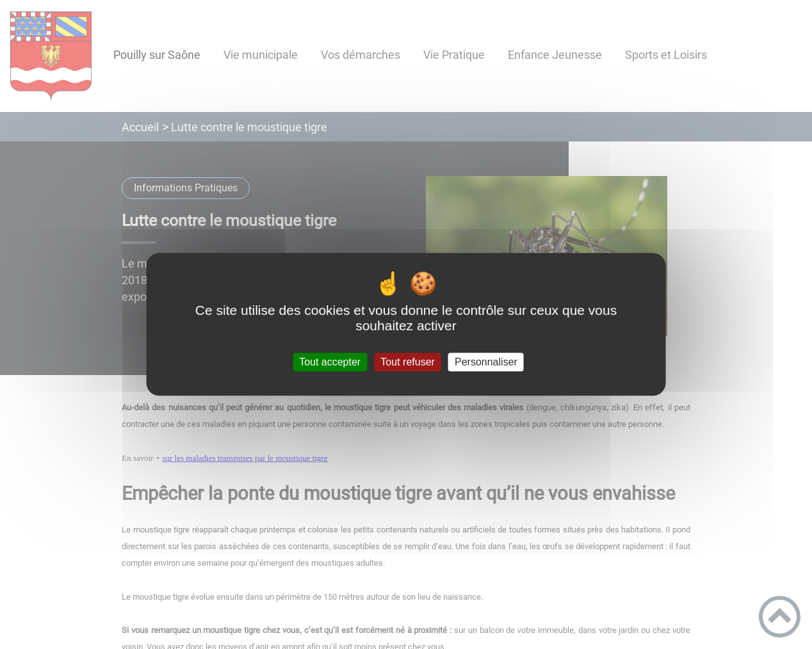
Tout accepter (330, 362)
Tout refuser (407, 362)
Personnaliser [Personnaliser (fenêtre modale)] (486, 362)
